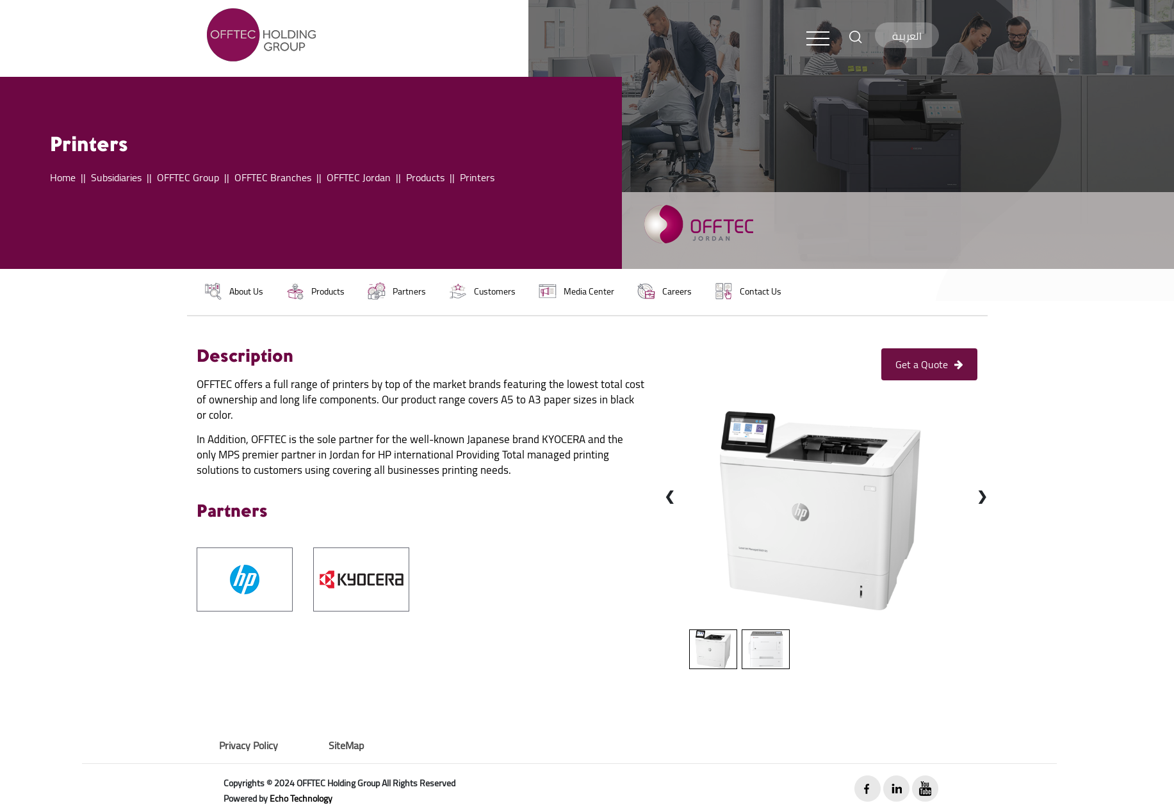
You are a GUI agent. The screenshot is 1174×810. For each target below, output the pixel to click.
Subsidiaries (116, 177)
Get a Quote (929, 364)
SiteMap (346, 745)
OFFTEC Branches (272, 177)
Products (425, 177)
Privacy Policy (248, 745)
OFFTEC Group (188, 177)
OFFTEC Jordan (359, 177)
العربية (907, 36)
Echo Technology (301, 798)
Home (63, 177)
